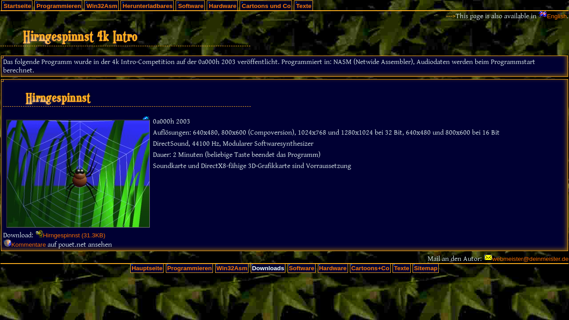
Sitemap (425, 268)
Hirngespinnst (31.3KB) (74, 235)
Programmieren (58, 6)
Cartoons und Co (266, 6)
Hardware (222, 6)
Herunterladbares (148, 6)
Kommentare (28, 244)
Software (190, 6)
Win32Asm (101, 6)
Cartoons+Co (370, 268)
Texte (304, 6)
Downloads (268, 268)
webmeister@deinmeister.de (530, 259)
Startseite (17, 6)
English (557, 16)
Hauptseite (147, 268)
